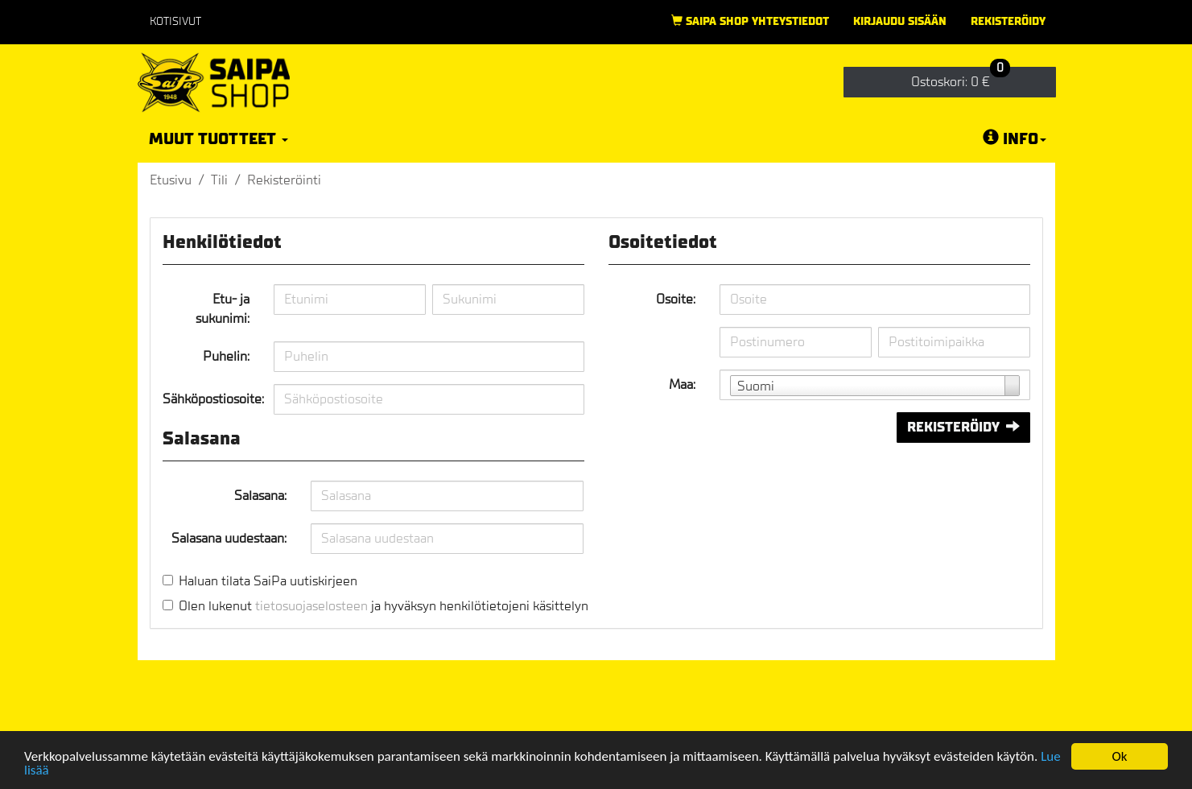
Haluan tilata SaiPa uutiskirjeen (268, 580)
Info (1014, 138)
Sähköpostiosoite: (212, 398)
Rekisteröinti (284, 179)
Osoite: (675, 299)
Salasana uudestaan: (229, 538)
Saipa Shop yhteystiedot (750, 21)
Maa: (682, 384)
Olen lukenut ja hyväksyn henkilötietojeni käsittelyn (383, 605)
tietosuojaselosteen (311, 605)
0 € (960, 78)
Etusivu (171, 179)
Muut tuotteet (218, 139)
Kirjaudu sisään (900, 21)
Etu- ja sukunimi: (223, 309)
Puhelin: (226, 356)
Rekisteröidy (1008, 21)
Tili (219, 179)
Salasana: (260, 495)
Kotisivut (175, 21)
